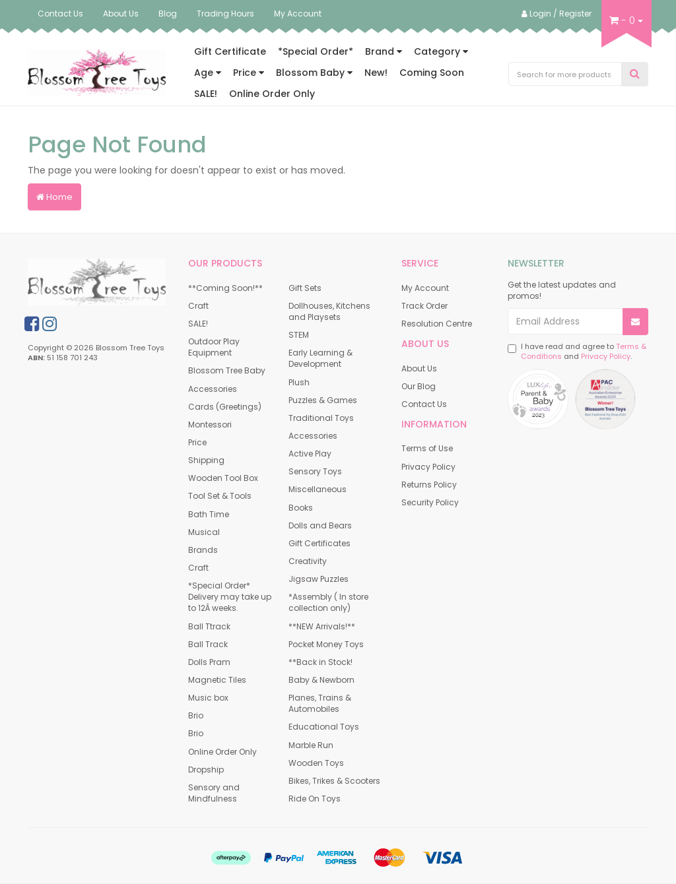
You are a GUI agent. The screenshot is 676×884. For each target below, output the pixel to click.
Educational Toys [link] (323, 726)
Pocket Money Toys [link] (326, 644)
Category (441, 51)
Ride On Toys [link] (314, 798)
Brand (383, 51)
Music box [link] (208, 697)
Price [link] (197, 442)
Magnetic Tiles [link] (217, 679)
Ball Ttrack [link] (209, 626)
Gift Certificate (230, 51)
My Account (297, 13)
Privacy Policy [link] (428, 466)
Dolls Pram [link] (209, 662)
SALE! (205, 93)
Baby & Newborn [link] (321, 679)
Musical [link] (204, 532)
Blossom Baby (314, 72)
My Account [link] (425, 288)
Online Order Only (272, 93)
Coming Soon (431, 72)
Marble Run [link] (310, 745)
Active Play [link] (309, 453)
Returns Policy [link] (429, 484)
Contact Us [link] (424, 404)
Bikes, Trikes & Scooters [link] (334, 780)
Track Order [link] (424, 305)
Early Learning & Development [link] (320, 358)
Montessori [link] (210, 424)
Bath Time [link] (208, 514)
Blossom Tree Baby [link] (226, 370)
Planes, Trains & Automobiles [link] (319, 703)
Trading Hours (225, 13)
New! (376, 72)
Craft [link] (198, 305)
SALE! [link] (198, 323)
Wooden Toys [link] (316, 763)
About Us (121, 13)
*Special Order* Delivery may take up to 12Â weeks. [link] (229, 597)
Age (207, 72)
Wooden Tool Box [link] (223, 478)
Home (54, 197)
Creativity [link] (307, 561)
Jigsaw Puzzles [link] (318, 578)
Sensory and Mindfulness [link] (214, 793)
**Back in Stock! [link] (320, 662)
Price (248, 72)
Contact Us (60, 13)
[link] (31, 324)
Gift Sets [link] (304, 288)
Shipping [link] (206, 460)
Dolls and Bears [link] (320, 525)
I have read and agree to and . (577, 352)
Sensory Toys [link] (315, 471)
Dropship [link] (206, 769)
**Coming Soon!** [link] (225, 288)
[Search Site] (634, 74)
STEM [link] (298, 334)
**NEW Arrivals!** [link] (321, 626)
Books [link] (300, 507)
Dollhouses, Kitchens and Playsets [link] (329, 311)
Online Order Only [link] (222, 751)
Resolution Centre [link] (436, 323)
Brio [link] (195, 715)
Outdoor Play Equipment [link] (214, 347)
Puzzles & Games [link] (322, 400)
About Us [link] (419, 368)
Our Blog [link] (418, 386)
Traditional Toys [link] (321, 418)
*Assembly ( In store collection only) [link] (328, 602)
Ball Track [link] (208, 644)
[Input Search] (565, 74)
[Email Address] (565, 321)
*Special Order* (315, 51)
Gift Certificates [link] (319, 543)
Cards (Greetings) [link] (224, 406)
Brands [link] (203, 549)
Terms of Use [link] (427, 448)
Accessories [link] (212, 389)
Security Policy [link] (430, 502)
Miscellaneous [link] (317, 489)
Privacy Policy (605, 356)
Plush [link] (299, 382)
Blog (167, 13)
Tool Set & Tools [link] (220, 495)
